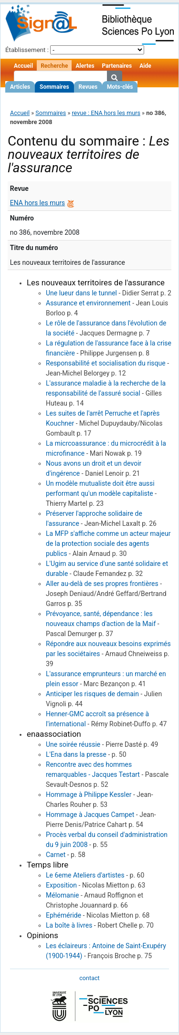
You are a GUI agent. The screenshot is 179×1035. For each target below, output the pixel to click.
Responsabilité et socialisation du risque (106, 363)
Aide (145, 66)
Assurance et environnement (88, 303)
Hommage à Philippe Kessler (88, 794)
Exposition (61, 885)
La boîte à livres (69, 925)
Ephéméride (63, 915)
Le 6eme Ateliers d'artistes (85, 875)
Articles (20, 87)
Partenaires (117, 66)
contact (89, 978)
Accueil (23, 66)
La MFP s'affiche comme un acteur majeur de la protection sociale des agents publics (108, 543)
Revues (88, 87)
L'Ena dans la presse (76, 754)
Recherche (54, 66)
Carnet (55, 854)
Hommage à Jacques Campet (90, 814)
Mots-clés (120, 87)
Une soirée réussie (73, 744)
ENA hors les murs (37, 203)
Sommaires (54, 87)
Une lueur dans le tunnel (81, 293)
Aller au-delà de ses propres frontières (102, 583)
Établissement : (27, 49)
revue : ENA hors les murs (106, 112)
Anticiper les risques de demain (92, 694)
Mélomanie (62, 895)
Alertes (84, 66)
